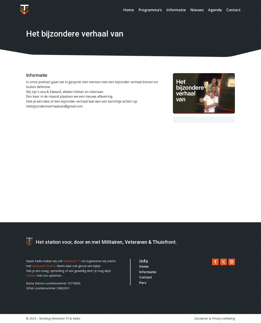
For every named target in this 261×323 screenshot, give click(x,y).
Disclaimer (201, 318)
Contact (233, 9)
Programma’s (150, 9)
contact (31, 275)
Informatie (176, 9)
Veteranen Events (43, 266)
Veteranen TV (72, 261)
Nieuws (197, 9)
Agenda (215, 9)
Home (128, 9)
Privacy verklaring (223, 318)
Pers (142, 283)
